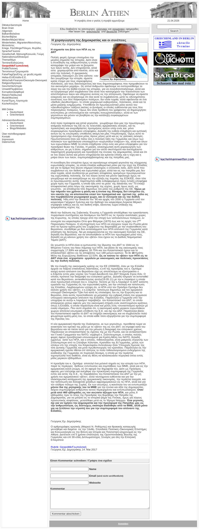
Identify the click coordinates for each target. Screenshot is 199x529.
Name (92, 469)
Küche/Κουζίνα (10, 103)
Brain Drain (8, 28)
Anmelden (123, 523)
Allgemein (7, 31)
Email (106, 475)
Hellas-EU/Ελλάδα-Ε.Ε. (14, 77)
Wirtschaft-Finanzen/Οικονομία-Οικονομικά (24, 80)
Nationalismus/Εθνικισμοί (15, 56)
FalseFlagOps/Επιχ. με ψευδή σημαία (21, 74)
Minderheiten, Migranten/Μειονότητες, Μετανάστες (22, 44)
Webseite (95, 482)
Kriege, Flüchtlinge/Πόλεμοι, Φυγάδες (21, 48)
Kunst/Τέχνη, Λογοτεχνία (15, 100)
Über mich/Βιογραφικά (13, 133)
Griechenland (17, 114)
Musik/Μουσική (10, 97)
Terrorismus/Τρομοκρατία (15, 71)
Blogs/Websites (18, 128)
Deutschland (16, 112)
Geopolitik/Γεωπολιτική (15, 65)
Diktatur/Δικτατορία (12, 25)
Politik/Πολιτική (10, 68)
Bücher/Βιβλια (9, 36)
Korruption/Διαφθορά (13, 92)
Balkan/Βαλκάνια (11, 33)
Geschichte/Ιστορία (12, 86)
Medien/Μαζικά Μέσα (13, 39)
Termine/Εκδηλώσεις (13, 62)
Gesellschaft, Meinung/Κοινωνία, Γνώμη (23, 54)
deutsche (111, 31)
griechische (93, 31)
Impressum (8, 139)
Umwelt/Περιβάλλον (12, 89)
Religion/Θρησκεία (11, 83)
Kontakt (6, 136)
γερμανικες (118, 28)
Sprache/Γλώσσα (11, 51)
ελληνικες (102, 28)
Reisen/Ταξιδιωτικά (12, 95)
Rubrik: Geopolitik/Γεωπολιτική (68, 446)
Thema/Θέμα (9, 59)
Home (26, 20)
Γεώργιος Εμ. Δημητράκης (123, 78)
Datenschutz (8, 142)
